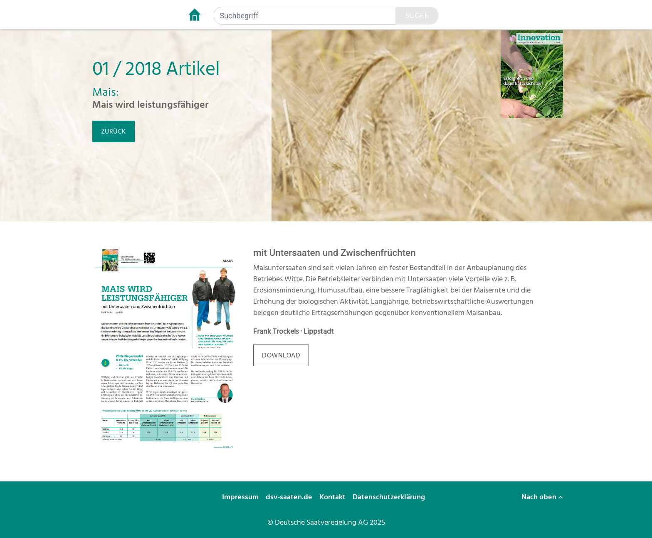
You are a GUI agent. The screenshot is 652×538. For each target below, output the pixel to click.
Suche (417, 16)
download (281, 355)
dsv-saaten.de (290, 497)
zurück (113, 131)
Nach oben (542, 497)
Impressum (241, 497)
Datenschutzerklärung (390, 497)
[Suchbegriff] (305, 16)
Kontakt (333, 497)
